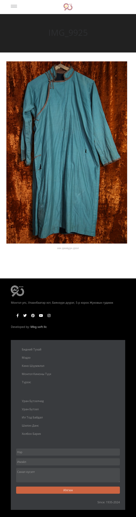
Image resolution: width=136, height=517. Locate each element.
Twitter (25, 315)
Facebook (17, 315)
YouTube (41, 315)
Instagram (49, 315)
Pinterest (33, 315)
